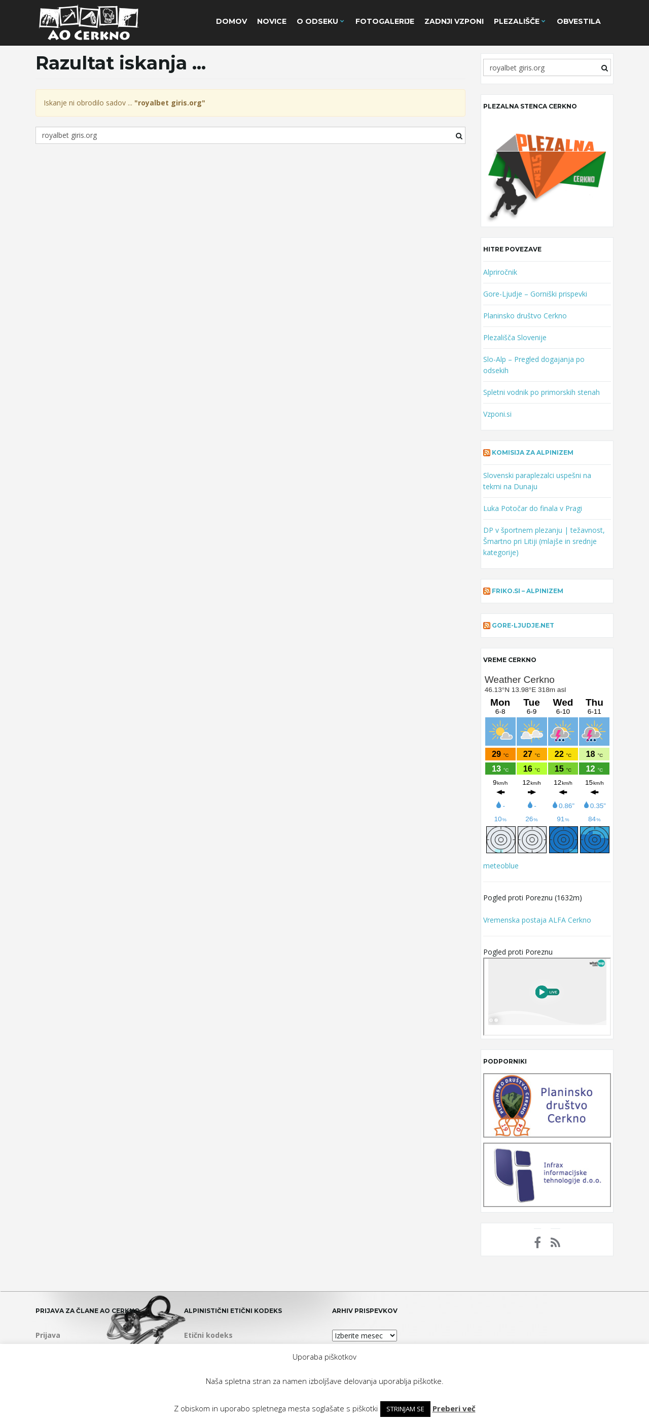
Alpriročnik (500, 272)
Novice (271, 21)
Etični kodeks (208, 1335)
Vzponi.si (497, 414)
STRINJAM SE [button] (405, 1408)
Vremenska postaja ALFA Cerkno (537, 920)
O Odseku (320, 21)
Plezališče (520, 21)
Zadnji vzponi (454, 21)
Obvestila (579, 21)
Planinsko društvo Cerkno (525, 315)
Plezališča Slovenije (515, 337)
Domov (231, 21)
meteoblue (501, 865)
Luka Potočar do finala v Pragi (532, 508)
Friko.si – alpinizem (527, 591)
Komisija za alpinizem (532, 452)
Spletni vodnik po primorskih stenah (541, 392)
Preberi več (454, 1408)
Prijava (47, 1335)
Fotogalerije (384, 21)
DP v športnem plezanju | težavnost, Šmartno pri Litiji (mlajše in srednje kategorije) (544, 541)
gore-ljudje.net (523, 625)
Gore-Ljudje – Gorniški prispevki (535, 294)
